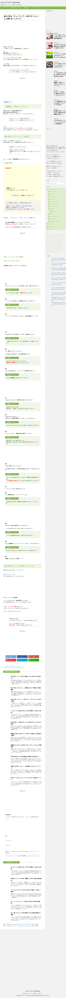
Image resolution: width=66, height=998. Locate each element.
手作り (19, 674)
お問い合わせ (36, 7)
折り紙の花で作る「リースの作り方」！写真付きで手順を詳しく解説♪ (58, 304)
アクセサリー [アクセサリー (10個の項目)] (49, 237)
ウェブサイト (8, 852)
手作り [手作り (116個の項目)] (53, 249)
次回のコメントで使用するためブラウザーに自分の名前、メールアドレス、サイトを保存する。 (22, 859)
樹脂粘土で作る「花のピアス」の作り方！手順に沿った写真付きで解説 (22, 931)
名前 (6, 843)
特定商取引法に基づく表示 (16, 7)
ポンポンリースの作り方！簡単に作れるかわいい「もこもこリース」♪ (59, 93)
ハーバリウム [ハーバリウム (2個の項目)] (56, 239)
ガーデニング (51, 223)
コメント (7, 826)
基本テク (53, 211)
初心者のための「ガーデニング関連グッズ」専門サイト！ (33, 942)
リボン (51, 194)
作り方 (13, 674)
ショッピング (51, 228)
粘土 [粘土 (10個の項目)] (48, 251)
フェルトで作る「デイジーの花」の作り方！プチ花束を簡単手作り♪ (59, 36)
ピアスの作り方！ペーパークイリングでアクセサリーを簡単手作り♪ (59, 122)
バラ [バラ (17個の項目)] (62, 239)
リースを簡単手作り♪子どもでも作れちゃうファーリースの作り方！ (60, 103)
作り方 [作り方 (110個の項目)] (53, 246)
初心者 (16, 674)
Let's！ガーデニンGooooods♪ (10, 2)
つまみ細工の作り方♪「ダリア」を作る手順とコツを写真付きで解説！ (59, 299)
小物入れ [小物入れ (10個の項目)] (48, 249)
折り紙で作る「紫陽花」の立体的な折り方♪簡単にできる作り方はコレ (59, 274)
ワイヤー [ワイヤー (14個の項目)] (48, 246)
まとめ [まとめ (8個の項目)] (62, 235)
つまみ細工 (52, 209)
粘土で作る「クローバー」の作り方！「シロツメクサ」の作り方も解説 (22, 933)
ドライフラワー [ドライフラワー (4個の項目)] (50, 239)
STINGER (47, 944)
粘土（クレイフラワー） (17, 673)
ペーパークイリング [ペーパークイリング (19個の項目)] (61, 242)
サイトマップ (5, 7)
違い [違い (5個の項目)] (57, 251)
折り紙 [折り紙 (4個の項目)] (57, 249)
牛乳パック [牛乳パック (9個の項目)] (62, 249)
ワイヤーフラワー (53, 201)
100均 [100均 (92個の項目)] (48, 235)
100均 (5, 674)
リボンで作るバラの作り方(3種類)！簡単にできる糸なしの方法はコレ (59, 260)
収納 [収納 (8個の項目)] (61, 246)
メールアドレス (8, 847)
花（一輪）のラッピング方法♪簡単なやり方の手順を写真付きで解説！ (59, 294)
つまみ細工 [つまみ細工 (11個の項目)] (57, 235)
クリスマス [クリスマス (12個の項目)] (63, 237)
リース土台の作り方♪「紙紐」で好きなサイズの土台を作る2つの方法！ (60, 74)
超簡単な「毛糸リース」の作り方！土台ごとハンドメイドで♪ (59, 84)
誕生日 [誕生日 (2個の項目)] (53, 251)
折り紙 (51, 214)
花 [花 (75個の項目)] (50, 251)
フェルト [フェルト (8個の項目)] (48, 242)
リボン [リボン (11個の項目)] (57, 244)
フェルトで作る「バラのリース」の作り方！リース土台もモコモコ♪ (59, 65)
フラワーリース (53, 191)
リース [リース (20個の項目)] (61, 244)
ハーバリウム (52, 196)
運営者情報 (26, 7)
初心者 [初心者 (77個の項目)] (57, 246)
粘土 (22, 674)
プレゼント (9, 674)
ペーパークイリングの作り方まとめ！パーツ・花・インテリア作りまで (59, 55)
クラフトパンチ (53, 218)
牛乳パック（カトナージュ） (56, 221)
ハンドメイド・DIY (8, 673)
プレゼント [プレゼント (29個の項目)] (54, 242)
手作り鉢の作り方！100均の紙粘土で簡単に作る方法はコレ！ (25, 763)
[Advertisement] (22, 88)
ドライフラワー (53, 199)
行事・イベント (51, 226)
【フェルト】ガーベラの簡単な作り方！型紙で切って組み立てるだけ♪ (59, 46)
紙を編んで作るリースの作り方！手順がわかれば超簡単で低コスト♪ (59, 112)
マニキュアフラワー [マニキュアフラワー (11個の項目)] (51, 244)
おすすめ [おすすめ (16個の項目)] (52, 235)
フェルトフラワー (53, 204)
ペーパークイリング (54, 216)
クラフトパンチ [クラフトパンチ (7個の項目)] (56, 237)
